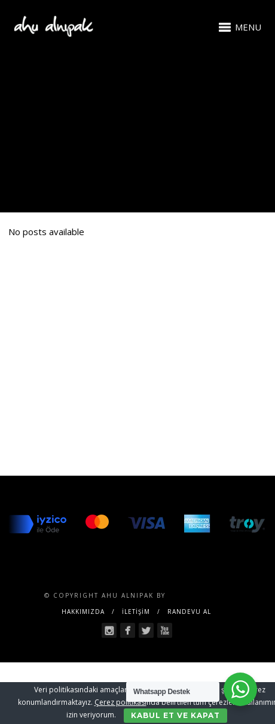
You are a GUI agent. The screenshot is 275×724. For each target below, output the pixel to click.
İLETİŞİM (136, 611)
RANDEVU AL (189, 611)
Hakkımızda (83, 611)
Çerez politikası (120, 702)
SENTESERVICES (200, 595)
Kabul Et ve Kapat (175, 715)
